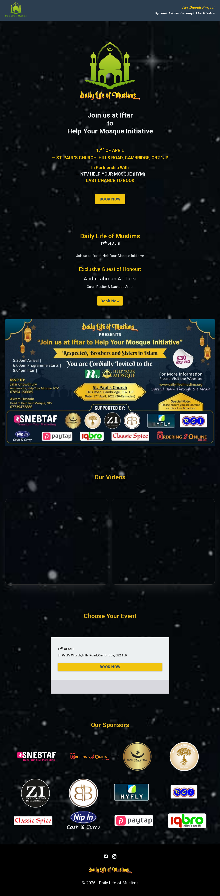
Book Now (110, 199)
